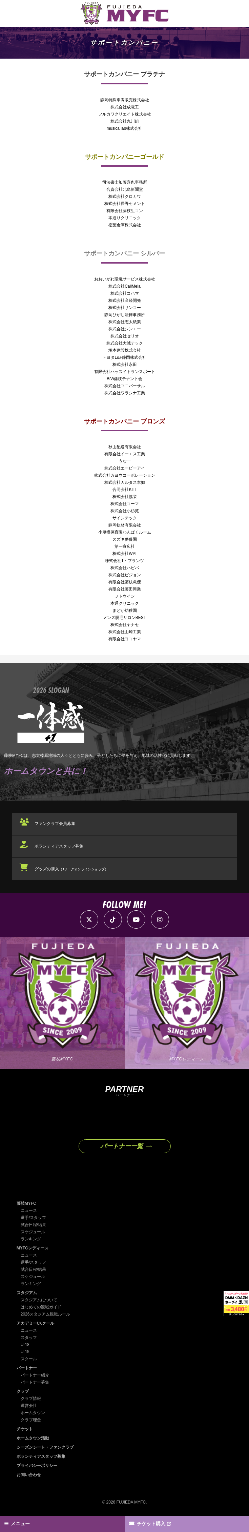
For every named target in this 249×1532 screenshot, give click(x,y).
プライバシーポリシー (37, 1463)
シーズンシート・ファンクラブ (45, 1445)
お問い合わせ (29, 1472)
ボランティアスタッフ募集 (59, 845)
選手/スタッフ (33, 1215)
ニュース (29, 1208)
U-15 (25, 1349)
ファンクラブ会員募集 (55, 823)
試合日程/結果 (33, 1222)
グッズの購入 (71, 867)
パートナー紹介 (35, 1372)
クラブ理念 (31, 1417)
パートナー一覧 (121, 1144)
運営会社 (29, 1403)
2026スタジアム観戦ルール (45, 1311)
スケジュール (33, 1229)
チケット (25, 1426)
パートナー (27, 1365)
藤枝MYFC (26, 1201)
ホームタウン (33, 1410)
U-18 (25, 1342)
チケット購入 (151, 1523)
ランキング (31, 1236)
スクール (29, 1356)
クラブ (23, 1389)
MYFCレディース (32, 1245)
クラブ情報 (31, 1396)
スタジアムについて (39, 1297)
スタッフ (29, 1335)
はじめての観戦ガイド (41, 1304)
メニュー (20, 1523)
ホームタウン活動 (33, 1435)
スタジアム (27, 1290)
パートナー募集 (35, 1380)
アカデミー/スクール (35, 1321)
